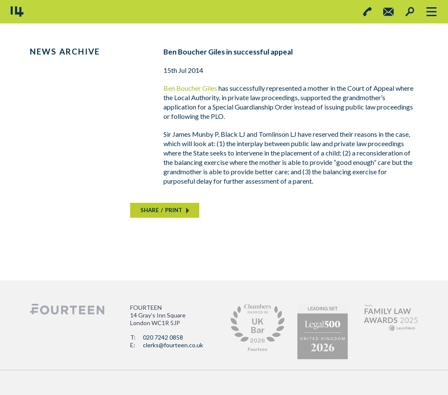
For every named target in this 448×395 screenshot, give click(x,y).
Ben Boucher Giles (190, 88)
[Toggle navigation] (431, 11)
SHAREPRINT (161, 210)
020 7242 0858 (163, 337)
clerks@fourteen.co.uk (173, 345)
